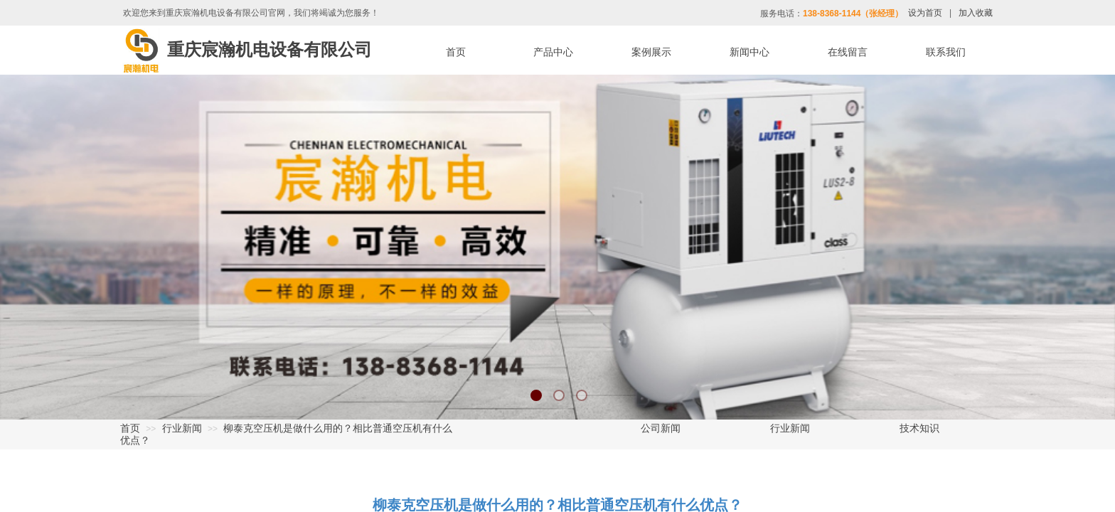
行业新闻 (182, 428)
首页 (130, 428)
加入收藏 (976, 13)
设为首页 (925, 13)
